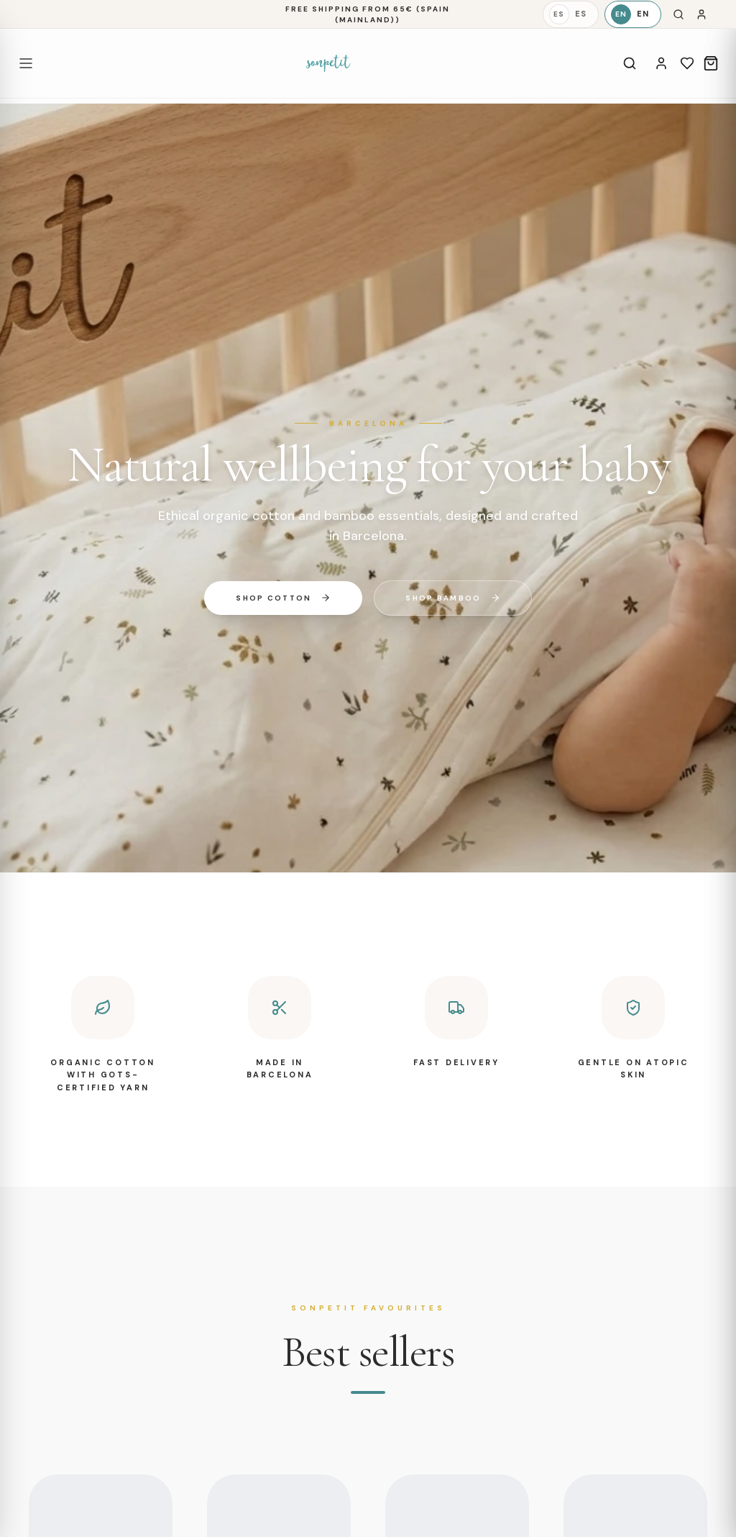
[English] (632, 14)
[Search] (678, 14)
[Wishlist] (687, 63)
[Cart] (711, 63)
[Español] (571, 14)
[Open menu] (26, 63)
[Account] (661, 63)
